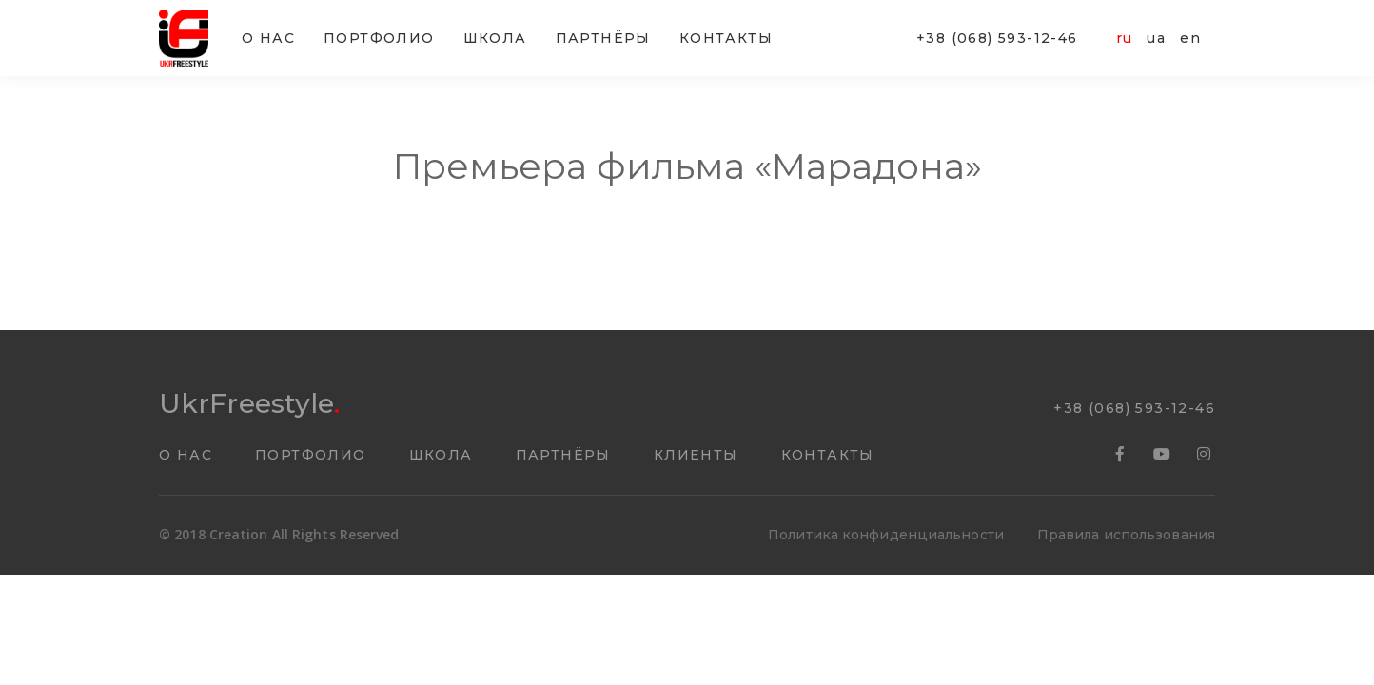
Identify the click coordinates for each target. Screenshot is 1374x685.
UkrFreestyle (249, 403)
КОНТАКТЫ (726, 38)
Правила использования (1126, 534)
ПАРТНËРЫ (603, 38)
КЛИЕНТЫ (696, 454)
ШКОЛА (495, 38)
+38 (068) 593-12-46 (997, 38)
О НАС (268, 38)
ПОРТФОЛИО (379, 38)
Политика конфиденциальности (886, 534)
